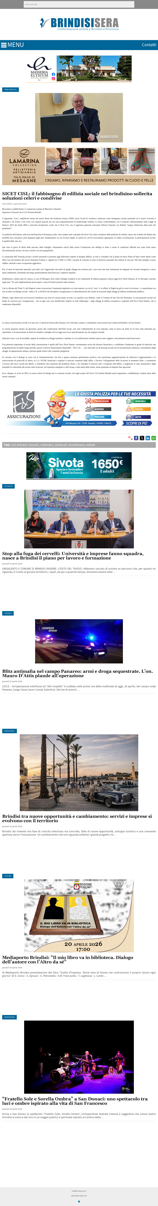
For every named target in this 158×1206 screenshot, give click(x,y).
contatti (149, 45)
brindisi (22, 445)
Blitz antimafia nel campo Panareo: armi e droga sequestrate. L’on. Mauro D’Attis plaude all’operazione (77, 674)
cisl (13, 445)
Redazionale (9, 731)
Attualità (8, 486)
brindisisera (76, 445)
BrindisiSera (9, 1017)
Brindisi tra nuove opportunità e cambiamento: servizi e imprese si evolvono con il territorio (77, 819)
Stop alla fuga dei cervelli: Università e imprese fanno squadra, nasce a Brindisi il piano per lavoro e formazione (73, 556)
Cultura (7, 876)
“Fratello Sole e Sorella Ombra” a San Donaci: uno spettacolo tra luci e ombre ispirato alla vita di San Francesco (75, 1101)
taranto (34, 445)
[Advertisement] (79, 593)
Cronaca (8, 613)
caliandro (46, 445)
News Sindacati (10, 89)
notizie (90, 445)
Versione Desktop (79, 1196)
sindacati (61, 445)
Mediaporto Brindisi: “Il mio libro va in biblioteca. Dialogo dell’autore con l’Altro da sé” (67, 960)
